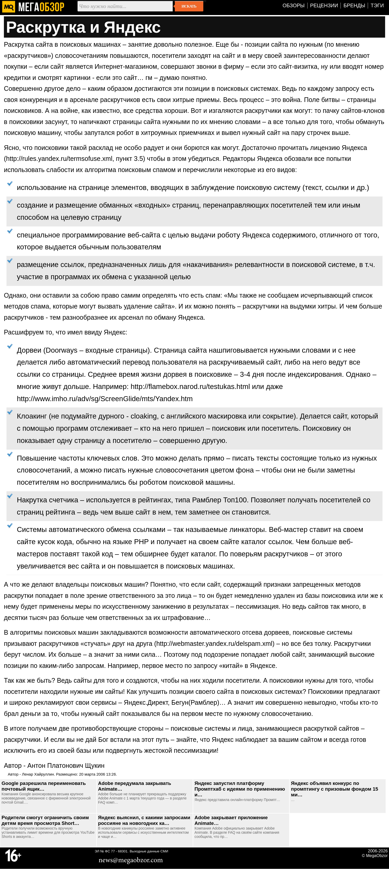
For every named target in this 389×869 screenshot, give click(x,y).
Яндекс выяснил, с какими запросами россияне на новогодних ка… (144, 820)
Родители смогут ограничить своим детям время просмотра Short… (45, 820)
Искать (189, 6)
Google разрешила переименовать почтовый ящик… (44, 786)
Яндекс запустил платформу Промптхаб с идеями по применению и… (240, 789)
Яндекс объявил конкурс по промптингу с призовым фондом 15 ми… (334, 789)
